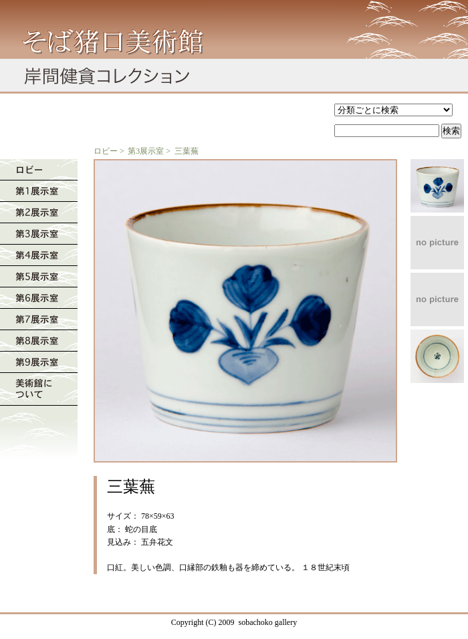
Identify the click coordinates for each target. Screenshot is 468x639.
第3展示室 (146, 151)
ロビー (106, 151)
